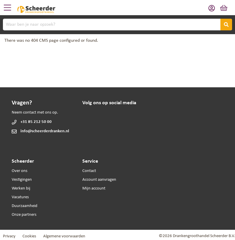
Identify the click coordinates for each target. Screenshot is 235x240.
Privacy (9, 236)
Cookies (29, 236)
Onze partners (24, 215)
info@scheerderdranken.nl (44, 131)
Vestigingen (22, 180)
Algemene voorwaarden (64, 236)
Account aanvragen (99, 180)
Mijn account (93, 188)
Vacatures (20, 197)
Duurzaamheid (24, 206)
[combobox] (117, 24)
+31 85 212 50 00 (36, 122)
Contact (89, 171)
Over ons (19, 171)
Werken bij (21, 188)
